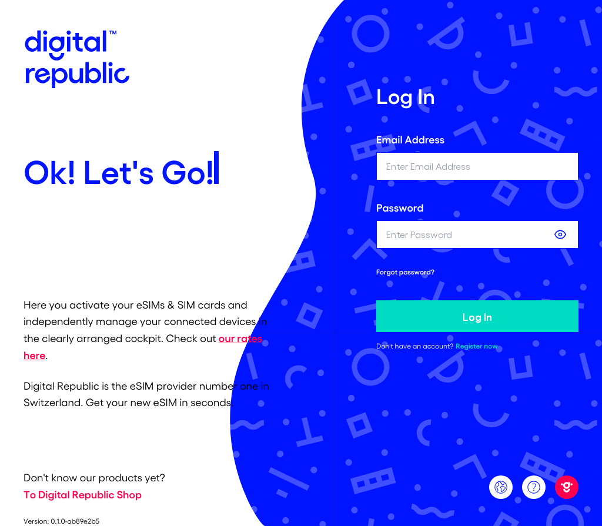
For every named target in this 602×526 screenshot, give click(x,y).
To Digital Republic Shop (83, 494)
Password (399, 207)
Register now (476, 346)
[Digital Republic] (566, 487)
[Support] (534, 487)
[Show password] (560, 234)
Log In (477, 316)
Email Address (410, 139)
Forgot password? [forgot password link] (405, 272)
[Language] (501, 487)
